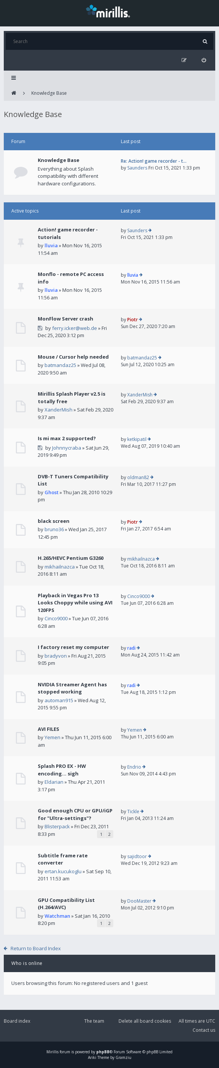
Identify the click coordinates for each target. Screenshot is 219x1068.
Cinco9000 (56, 618)
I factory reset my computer (73, 647)
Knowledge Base (49, 93)
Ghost (52, 492)
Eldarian (54, 781)
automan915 (59, 700)
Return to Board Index (36, 948)
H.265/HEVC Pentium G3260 (70, 558)
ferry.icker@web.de (74, 328)
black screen (53, 521)
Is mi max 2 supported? (67, 438)
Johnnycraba (66, 447)
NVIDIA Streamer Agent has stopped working (72, 688)
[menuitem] (203, 60)
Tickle (133, 811)
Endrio (134, 767)
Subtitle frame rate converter (63, 859)
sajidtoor (137, 856)
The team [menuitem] (94, 1021)
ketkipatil (137, 439)
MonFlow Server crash (65, 318)
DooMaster (139, 901)
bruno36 (54, 529)
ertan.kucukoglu (63, 871)
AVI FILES (48, 729)
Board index (17, 1021)
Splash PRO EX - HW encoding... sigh (62, 770)
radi (131, 648)
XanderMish (58, 409)
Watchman (57, 915)
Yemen (52, 737)
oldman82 (138, 477)
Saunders (137, 168)
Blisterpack (57, 826)
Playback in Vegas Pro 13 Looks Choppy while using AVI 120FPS (75, 602)
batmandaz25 (60, 365)
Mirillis (52, 1051)
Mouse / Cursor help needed (73, 356)
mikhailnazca (60, 566)
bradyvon (56, 655)
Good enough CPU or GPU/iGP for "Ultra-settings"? (75, 814)
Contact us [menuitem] (204, 1030)
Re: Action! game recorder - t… (154, 161)
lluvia (51, 245)
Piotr (132, 319)
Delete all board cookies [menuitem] (145, 1021)
